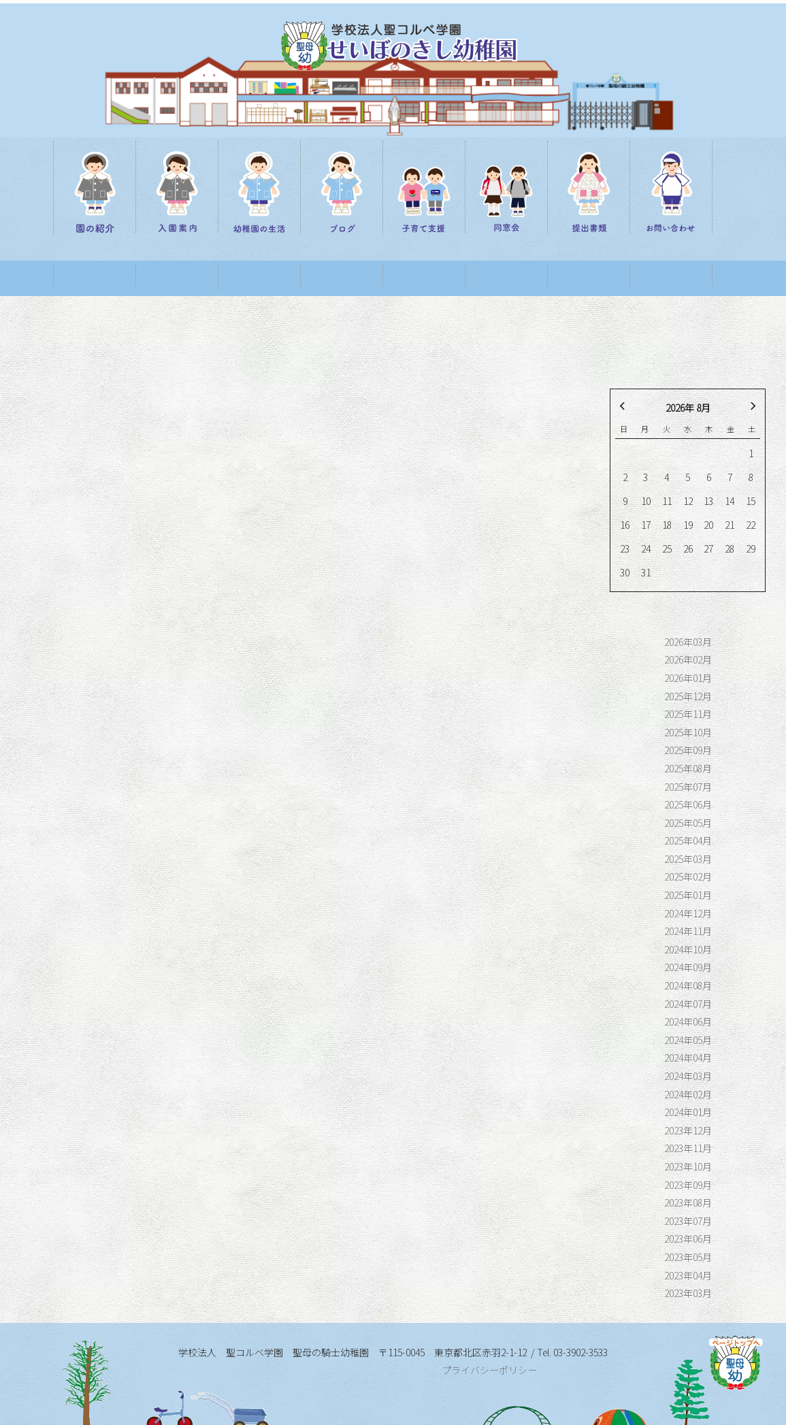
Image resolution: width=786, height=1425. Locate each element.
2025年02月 (688, 841)
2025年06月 (688, 769)
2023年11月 (688, 1112)
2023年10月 (688, 1131)
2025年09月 (688, 714)
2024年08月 (688, 950)
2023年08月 (688, 1167)
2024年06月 (688, 986)
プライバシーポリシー (489, 1335)
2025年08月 (688, 733)
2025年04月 (688, 805)
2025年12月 (688, 661)
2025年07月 (688, 751)
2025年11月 (688, 678)
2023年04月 (688, 1240)
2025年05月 (688, 787)
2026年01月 (688, 642)
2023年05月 (688, 1221)
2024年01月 (688, 1076)
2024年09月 (688, 931)
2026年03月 (688, 606)
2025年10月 (688, 697)
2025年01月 (688, 859)
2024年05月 (688, 1004)
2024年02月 (688, 1059)
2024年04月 (688, 1022)
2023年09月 (688, 1149)
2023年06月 (688, 1203)
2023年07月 (688, 1185)
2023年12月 (688, 1095)
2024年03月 (688, 1040)
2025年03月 (688, 823)
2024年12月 (688, 878)
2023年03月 (688, 1257)
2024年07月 (688, 968)
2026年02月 (688, 624)
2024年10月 (688, 914)
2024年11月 (688, 895)
